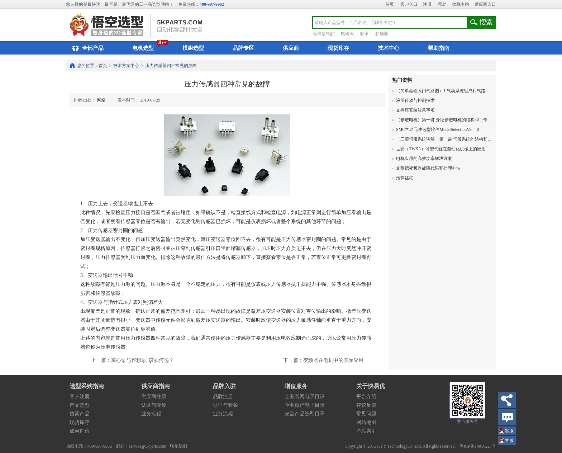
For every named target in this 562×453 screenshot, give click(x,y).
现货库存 (338, 48)
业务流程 (151, 413)
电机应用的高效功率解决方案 (422, 158)
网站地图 (366, 422)
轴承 (364, 33)
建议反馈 (366, 405)
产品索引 (366, 431)
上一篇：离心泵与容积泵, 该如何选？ (132, 360)
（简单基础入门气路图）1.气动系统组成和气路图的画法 (447, 90)
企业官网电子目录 (305, 396)
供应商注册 (153, 396)
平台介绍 (366, 396)
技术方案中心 (126, 65)
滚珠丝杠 (402, 177)
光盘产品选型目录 (305, 413)
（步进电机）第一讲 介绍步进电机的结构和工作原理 (444, 119)
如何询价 (80, 431)
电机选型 (143, 48)
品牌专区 (243, 48)
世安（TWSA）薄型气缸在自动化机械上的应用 (439, 148)
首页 (389, 4)
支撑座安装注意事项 (413, 110)
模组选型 (193, 48)
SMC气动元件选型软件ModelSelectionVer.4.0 (435, 129)
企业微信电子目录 (305, 405)
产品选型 (80, 405)
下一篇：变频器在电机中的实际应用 (323, 360)
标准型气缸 (323, 33)
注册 (427, 4)
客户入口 (409, 4)
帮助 (442, 4)
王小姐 (509, 431)
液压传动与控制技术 (413, 100)
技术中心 (388, 48)
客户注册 (80, 396)
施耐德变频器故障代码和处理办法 (426, 168)
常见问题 (366, 413)
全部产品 (87, 48)
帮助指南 (438, 48)
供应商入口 (485, 4)
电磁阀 (347, 33)
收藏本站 (460, 4)
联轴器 (381, 33)
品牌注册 (223, 396)
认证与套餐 (153, 405)
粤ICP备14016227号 (477, 446)
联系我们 (178, 446)
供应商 (291, 48)
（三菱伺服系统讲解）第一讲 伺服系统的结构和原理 (444, 139)
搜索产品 (80, 413)
